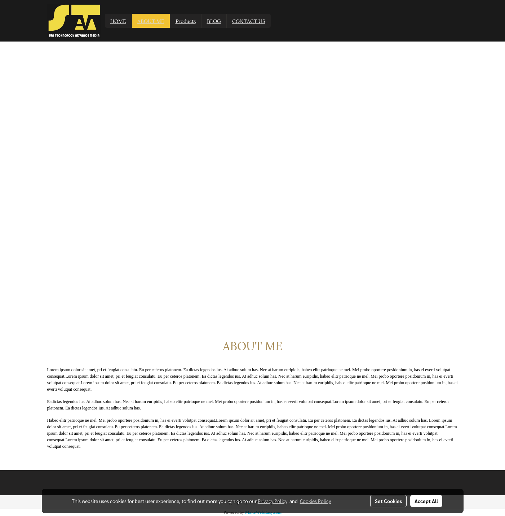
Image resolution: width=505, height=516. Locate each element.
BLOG (214, 21)
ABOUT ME (150, 21)
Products (186, 21)
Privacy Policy (272, 501)
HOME (118, 21)
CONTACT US (248, 21)
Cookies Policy (315, 501)
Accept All (426, 501)
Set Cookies (388, 501)
